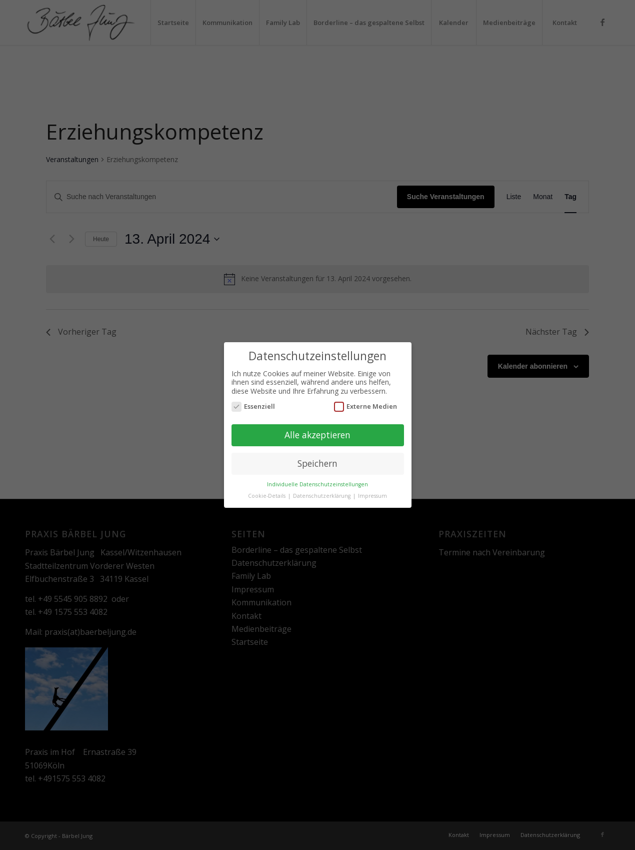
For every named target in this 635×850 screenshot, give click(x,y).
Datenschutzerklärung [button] (322, 491)
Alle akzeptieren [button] (317, 431)
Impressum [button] (372, 491)
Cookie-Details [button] (267, 491)
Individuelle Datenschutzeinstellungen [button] (317, 480)
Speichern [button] (318, 459)
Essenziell (254, 402)
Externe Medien (366, 402)
